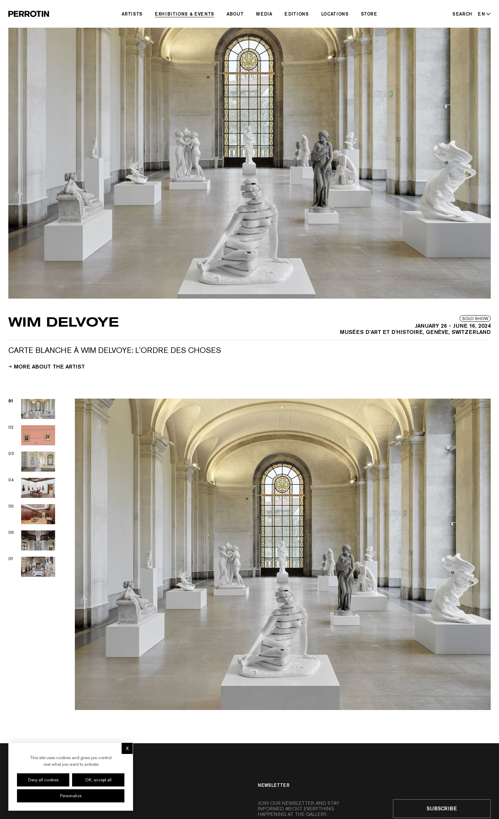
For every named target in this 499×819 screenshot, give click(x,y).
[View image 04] (31, 487)
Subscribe (442, 808)
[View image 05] (31, 514)
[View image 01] (31, 409)
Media (264, 14)
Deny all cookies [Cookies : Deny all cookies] (43, 780)
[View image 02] (31, 435)
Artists (132, 14)
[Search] (462, 13)
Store (369, 14)
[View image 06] (31, 540)
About (235, 14)
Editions (296, 14)
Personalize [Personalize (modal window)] (70, 796)
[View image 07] (31, 566)
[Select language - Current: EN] (483, 13)
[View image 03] (31, 461)
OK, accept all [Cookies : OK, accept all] (98, 780)
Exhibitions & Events (184, 14)
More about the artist (46, 366)
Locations (335, 14)
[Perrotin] (28, 14)
